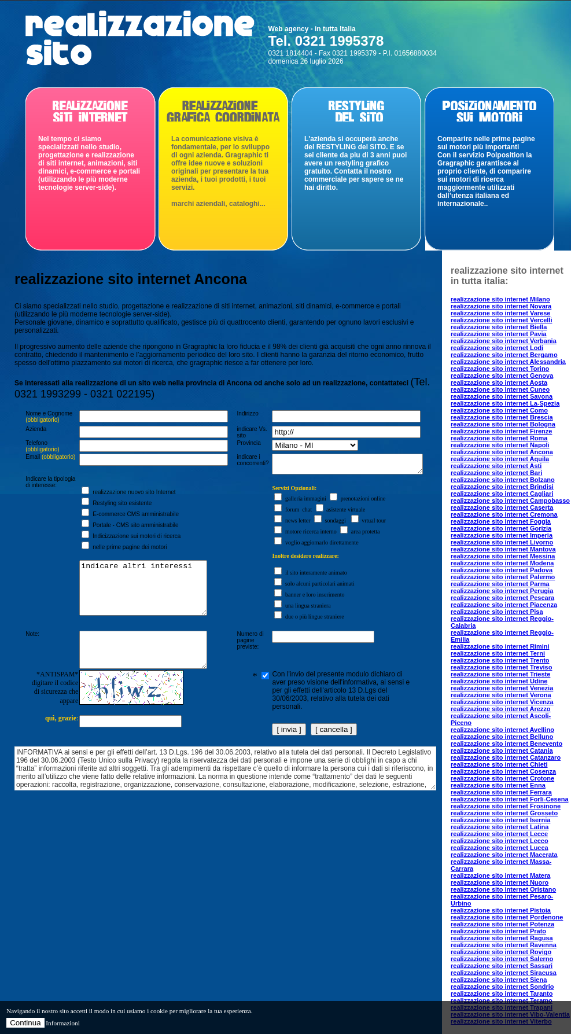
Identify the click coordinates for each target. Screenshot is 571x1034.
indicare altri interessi (139, 601)
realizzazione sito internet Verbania (504, 340)
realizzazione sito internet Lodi (497, 347)
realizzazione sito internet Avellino (502, 729)
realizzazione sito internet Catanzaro (506, 757)
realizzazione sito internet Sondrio (502, 986)
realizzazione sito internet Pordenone (507, 917)
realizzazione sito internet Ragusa (502, 937)
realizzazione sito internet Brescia (502, 417)
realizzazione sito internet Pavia (499, 333)
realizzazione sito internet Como (499, 410)
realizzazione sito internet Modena (502, 563)
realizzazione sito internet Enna (498, 785)
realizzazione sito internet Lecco (499, 840)
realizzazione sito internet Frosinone (506, 806)
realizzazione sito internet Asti (496, 465)
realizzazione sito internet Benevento (506, 743)
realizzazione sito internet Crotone (502, 778)
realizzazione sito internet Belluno (502, 736)
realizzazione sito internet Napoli (500, 444)
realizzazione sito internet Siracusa (504, 972)
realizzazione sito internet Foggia (501, 521)
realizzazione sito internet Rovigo (501, 951)
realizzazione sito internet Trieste (500, 674)
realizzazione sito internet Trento (500, 660)
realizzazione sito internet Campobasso (510, 500)
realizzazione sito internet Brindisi (502, 486)
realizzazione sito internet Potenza (502, 924)
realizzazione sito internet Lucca (499, 847)
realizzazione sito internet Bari (496, 472)
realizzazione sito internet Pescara (502, 597)
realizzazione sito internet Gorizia (501, 528)
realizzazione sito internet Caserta (502, 507)
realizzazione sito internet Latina (499, 826)
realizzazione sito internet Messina (503, 556)
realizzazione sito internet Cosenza (503, 771)
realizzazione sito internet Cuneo (500, 389)
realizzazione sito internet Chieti (499, 764)
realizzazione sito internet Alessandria (508, 361)
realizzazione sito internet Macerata (504, 854)
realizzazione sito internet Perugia (502, 590)
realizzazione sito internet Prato (498, 931)
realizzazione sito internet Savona (501, 396)
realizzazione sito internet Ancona (502, 451)
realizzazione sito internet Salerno (502, 958)
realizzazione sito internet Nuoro (499, 882)
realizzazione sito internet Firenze (501, 431)
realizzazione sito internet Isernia (500, 819)
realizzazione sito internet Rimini (500, 646)
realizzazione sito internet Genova (502, 375)
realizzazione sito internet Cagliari (502, 493)
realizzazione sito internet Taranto (501, 993)
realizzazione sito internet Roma (499, 438)
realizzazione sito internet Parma (500, 583)
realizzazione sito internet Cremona (504, 514)
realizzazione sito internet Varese (500, 313)
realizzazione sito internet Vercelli (501, 320)
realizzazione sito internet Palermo (503, 576)
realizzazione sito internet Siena (499, 979)
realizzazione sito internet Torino (500, 368)
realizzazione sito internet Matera (500, 875)
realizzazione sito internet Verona (501, 694)
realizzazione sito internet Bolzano (503, 479)
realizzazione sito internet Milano (500, 299)
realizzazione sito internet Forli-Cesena (510, 799)
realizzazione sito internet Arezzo (501, 708)
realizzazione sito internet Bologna (503, 424)
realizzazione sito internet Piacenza (504, 604)
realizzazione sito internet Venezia (502, 688)
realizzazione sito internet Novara (501, 306)
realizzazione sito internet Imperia (501, 535)
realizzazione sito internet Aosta (499, 382)
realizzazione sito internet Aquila (500, 458)
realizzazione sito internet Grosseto (504, 812)
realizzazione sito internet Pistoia (501, 910)
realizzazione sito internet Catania (502, 750)
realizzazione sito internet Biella (499, 326)
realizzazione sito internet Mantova (503, 549)
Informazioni (62, 1023)
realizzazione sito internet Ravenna (504, 944)
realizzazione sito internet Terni (498, 653)
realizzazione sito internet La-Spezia (505, 403)
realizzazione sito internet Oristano (503, 889)
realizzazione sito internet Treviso (501, 667)
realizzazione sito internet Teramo (501, 1000)
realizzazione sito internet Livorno (502, 542)
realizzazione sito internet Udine (499, 681)
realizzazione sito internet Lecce (499, 833)
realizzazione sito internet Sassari (501, 965)
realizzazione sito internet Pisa (497, 611)
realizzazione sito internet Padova (501, 569)
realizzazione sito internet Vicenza (502, 701)
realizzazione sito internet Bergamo (504, 354)
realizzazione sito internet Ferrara (501, 792)
